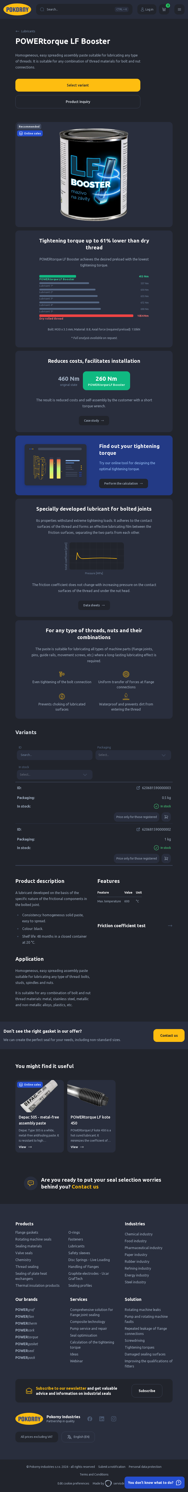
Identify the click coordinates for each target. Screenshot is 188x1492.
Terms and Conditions (94, 1474)
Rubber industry (137, 1261)
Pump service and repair (88, 1328)
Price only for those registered (136, 817)
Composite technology (87, 1322)
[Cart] (164, 9)
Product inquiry (78, 102)
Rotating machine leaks (143, 1310)
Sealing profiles (80, 1285)
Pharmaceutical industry (143, 1248)
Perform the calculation (123, 483)
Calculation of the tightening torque (92, 1344)
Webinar (76, 1361)
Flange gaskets (26, 1232)
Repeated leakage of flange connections (146, 1331)
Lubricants (25, 31)
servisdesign (117, 1483)
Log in (146, 9)
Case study (94, 420)
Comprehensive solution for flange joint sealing (91, 1312)
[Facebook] (89, 1418)
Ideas (74, 1354)
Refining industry (138, 1268)
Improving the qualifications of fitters (149, 1363)
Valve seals (24, 1253)
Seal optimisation (83, 1335)
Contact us (169, 1035)
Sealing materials (28, 1246)
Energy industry (137, 1275)
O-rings (74, 1232)
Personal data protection (145, 1466)
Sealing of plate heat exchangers (31, 1276)
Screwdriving (135, 1340)
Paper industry (136, 1255)
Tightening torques (139, 1347)
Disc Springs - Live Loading (89, 1260)
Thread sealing (26, 1267)
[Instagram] (113, 1418)
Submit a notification (111, 1466)
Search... (84, 9)
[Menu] (179, 9)
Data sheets (94, 605)
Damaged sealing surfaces (145, 1354)
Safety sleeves (79, 1253)
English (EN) (78, 1437)
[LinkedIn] (101, 1418)
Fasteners (75, 1239)
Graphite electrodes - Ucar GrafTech (88, 1276)
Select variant (78, 85)
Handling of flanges (83, 1267)
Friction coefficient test (135, 925)
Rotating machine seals (33, 1239)
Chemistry (23, 1260)
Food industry (136, 1241)
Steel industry (135, 1282)
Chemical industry (139, 1234)
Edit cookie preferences (73, 1483)
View (25, 1147)
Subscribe (147, 1391)
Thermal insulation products (37, 1285)
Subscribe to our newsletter (61, 1388)
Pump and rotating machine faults (146, 1319)
